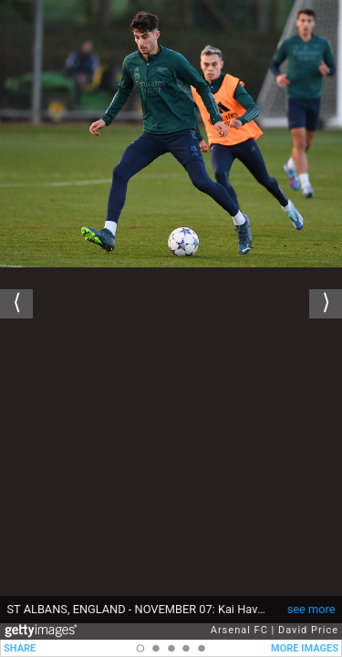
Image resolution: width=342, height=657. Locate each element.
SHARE (20, 648)
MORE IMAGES (304, 648)
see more (311, 609)
